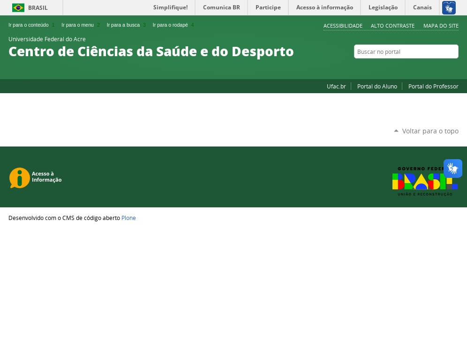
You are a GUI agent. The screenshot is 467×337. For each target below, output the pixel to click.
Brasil (38, 8)
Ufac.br (336, 86)
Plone (128, 217)
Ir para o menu (81, 25)
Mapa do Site (441, 25)
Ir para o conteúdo (32, 25)
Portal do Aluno (377, 86)
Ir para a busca (127, 25)
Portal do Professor (433, 86)
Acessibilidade (343, 25)
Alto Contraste (392, 25)
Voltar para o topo (430, 130)
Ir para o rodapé (174, 25)
